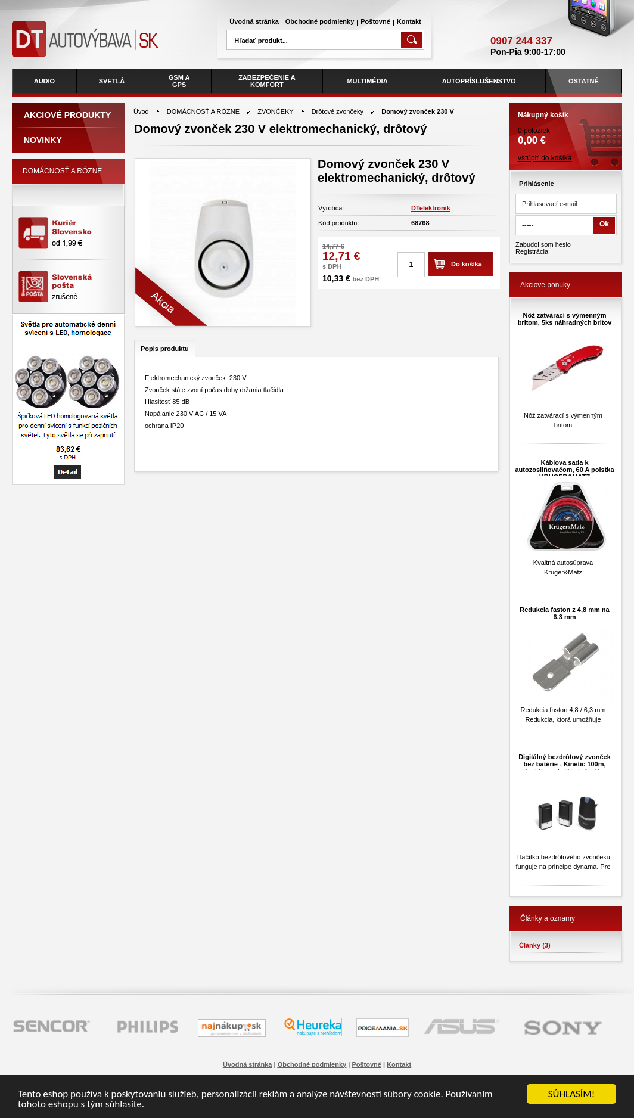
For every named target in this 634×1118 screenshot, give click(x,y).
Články (535, 945)
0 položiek (566, 125)
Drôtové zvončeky (337, 111)
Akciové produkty (67, 115)
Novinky (43, 140)
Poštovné (375, 21)
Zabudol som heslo (543, 244)
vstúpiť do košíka (545, 158)
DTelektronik (430, 208)
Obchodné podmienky (320, 21)
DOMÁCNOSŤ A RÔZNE (203, 111)
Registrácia (531, 251)
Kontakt (409, 21)
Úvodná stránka (254, 21)
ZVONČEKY (275, 111)
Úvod (141, 111)
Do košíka (466, 264)
